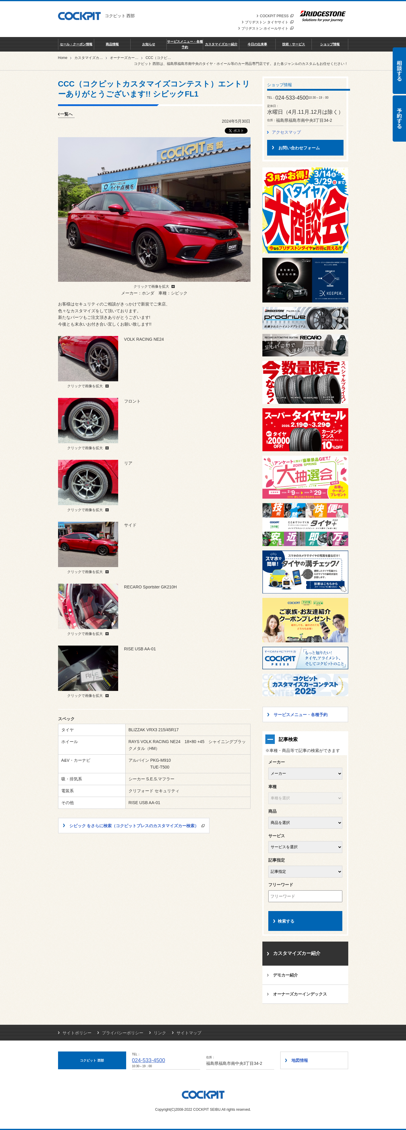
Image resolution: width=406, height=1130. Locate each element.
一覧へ (66, 114)
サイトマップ (188, 1032)
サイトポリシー (77, 1032)
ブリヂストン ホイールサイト (267, 28)
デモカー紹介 (285, 975)
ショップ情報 (330, 44)
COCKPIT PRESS (276, 16)
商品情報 (112, 44)
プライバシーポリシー (122, 1032)
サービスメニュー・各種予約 (185, 44)
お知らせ (148, 44)
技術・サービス (293, 44)
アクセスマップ (286, 132)
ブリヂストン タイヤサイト (269, 22)
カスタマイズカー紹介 (221, 44)
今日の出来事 (257, 44)
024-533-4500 (148, 1060)
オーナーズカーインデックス (133, 58)
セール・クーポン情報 (76, 44)
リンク (160, 1032)
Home (63, 58)
